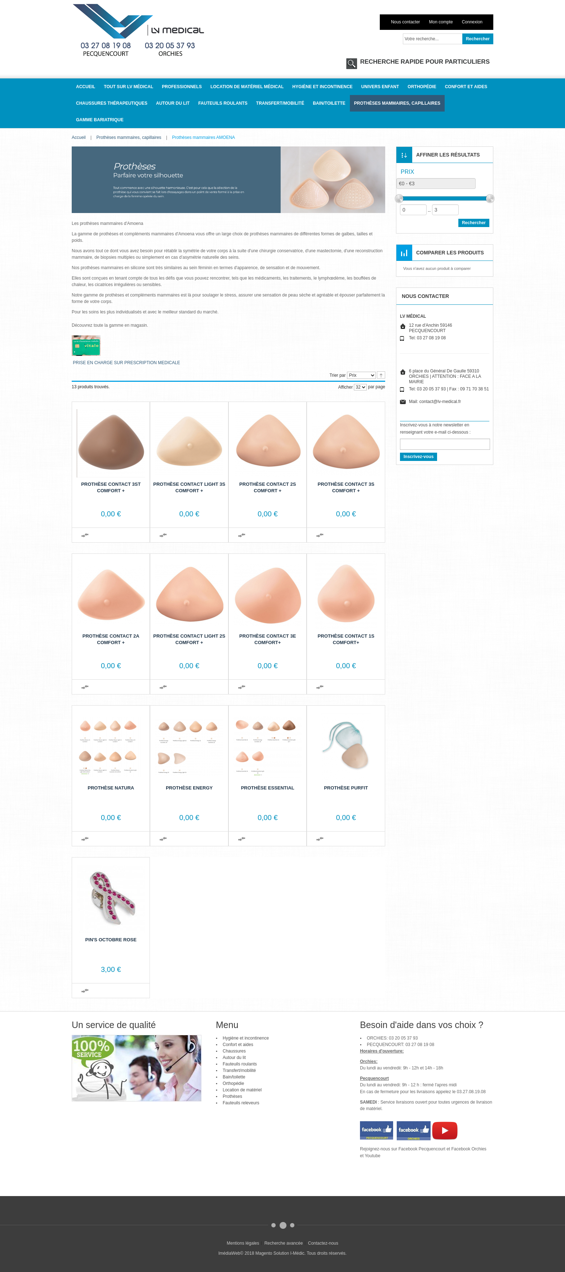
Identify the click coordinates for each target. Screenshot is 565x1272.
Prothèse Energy (189, 788)
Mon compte (441, 21)
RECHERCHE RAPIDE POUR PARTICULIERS (424, 61)
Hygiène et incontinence (246, 1038)
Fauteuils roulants (240, 1064)
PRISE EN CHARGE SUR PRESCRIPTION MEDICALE (126, 362)
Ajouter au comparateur (85, 535)
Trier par (337, 375)
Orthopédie (233, 1083)
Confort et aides (238, 1044)
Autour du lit (234, 1057)
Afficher (345, 387)
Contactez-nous (323, 1243)
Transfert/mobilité (239, 1070)
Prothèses (232, 1096)
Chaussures (234, 1051)
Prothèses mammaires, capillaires (129, 137)
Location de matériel (242, 1089)
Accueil (79, 137)
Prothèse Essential (267, 788)
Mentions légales (243, 1243)
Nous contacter (405, 21)
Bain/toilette (234, 1076)
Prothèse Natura (111, 788)
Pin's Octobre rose (111, 939)
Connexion (472, 21)
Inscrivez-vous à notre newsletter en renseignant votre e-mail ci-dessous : (435, 428)
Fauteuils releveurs (241, 1102)
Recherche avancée (283, 1243)
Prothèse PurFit (346, 788)
